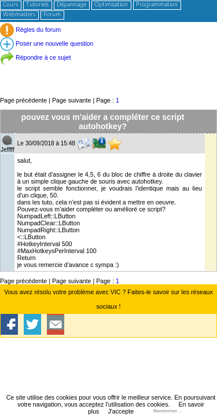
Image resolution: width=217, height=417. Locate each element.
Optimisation (111, 5)
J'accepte (121, 411)
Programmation (157, 5)
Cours (10, 5)
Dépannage (71, 5)
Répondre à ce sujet (35, 57)
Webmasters (19, 15)
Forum (52, 15)
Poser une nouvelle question (46, 43)
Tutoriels (37, 5)
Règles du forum (30, 29)
